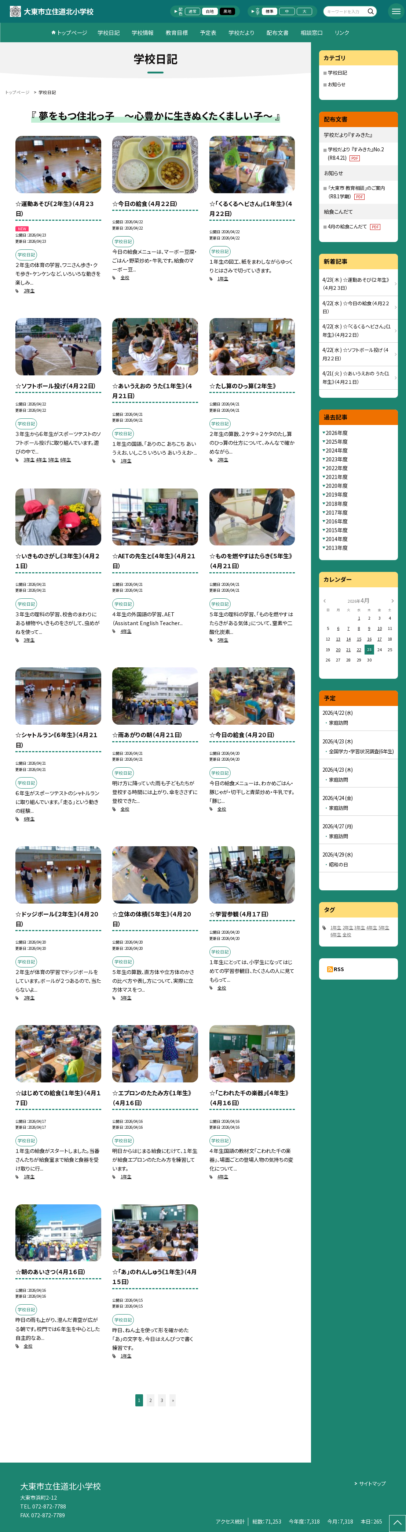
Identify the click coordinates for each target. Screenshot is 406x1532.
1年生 (222, 278)
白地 (210, 11)
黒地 (227, 11)
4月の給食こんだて (354, 226)
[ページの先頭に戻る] (397, 1523)
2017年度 (337, 512)
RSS (339, 969)
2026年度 (337, 432)
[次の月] (393, 600)
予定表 (208, 32)
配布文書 (278, 32)
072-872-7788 (49, 1506)
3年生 (29, 459)
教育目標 (177, 32)
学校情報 (143, 32)
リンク (342, 32)
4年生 (41, 459)
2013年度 (337, 547)
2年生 (29, 290)
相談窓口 (312, 32)
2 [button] (150, 1400)
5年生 (53, 459)
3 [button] (162, 1400)
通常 (193, 11)
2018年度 (337, 503)
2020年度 (337, 485)
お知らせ (337, 84)
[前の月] (324, 600)
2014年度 (337, 538)
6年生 (65, 459)
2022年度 (337, 468)
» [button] (173, 1400)
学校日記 (109, 32)
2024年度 (337, 450)
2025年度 (337, 441)
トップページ (72, 32)
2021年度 (337, 476)
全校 (125, 277)
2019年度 (337, 494)
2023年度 (337, 459)
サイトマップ (372, 1483)
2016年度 (337, 521)
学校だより (241, 32)
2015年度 (337, 530)
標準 (270, 11)
